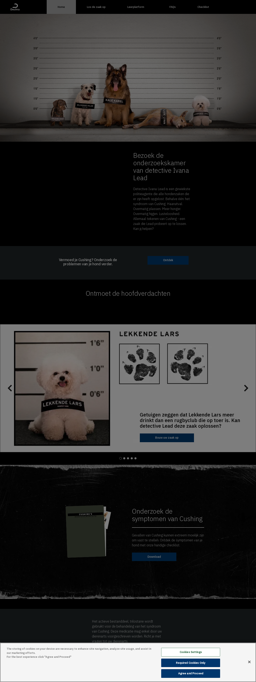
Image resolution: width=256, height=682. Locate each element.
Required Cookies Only (190, 663)
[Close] (249, 661)
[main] (128, 662)
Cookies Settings (191, 652)
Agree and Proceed (190, 673)
